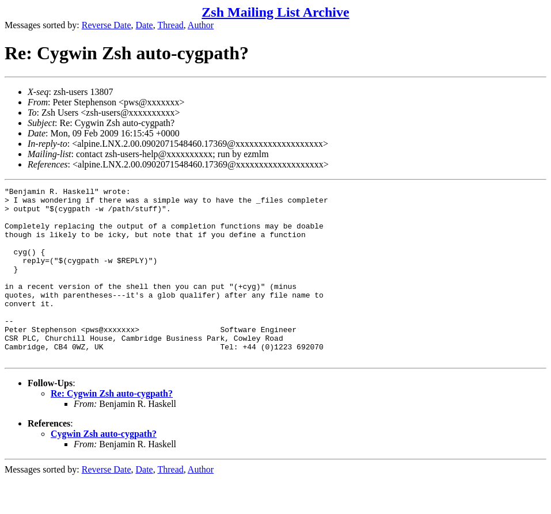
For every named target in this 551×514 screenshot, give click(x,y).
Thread (170, 25)
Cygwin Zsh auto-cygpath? (104, 468)
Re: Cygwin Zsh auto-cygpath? (112, 428)
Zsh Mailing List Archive (275, 12)
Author (201, 25)
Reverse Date (106, 25)
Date (144, 25)
